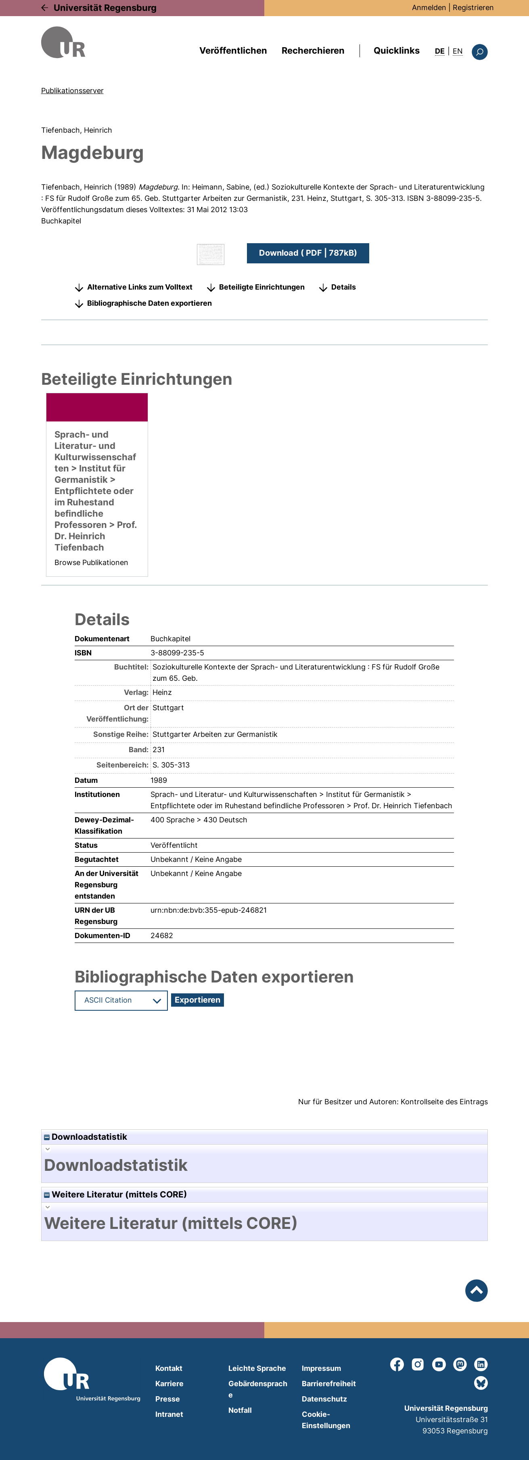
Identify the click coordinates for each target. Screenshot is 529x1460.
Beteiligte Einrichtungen (262, 287)
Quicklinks (397, 50)
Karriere (169, 1383)
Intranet (169, 1414)
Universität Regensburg (105, 7)
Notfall (240, 1410)
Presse (167, 1399)
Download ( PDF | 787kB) (308, 253)
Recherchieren (313, 50)
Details (343, 287)
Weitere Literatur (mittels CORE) (115, 1194)
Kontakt (168, 1368)
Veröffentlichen (233, 50)
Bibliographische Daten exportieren (149, 303)
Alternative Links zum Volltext (139, 287)
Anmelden (429, 7)
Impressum (321, 1368)
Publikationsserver (72, 90)
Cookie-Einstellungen (326, 1420)
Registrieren (473, 7)
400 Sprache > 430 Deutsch (199, 820)
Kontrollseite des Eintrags (444, 1101)
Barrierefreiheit (329, 1383)
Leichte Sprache (257, 1368)
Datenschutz (324, 1399)
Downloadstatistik (85, 1137)
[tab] (264, 1165)
